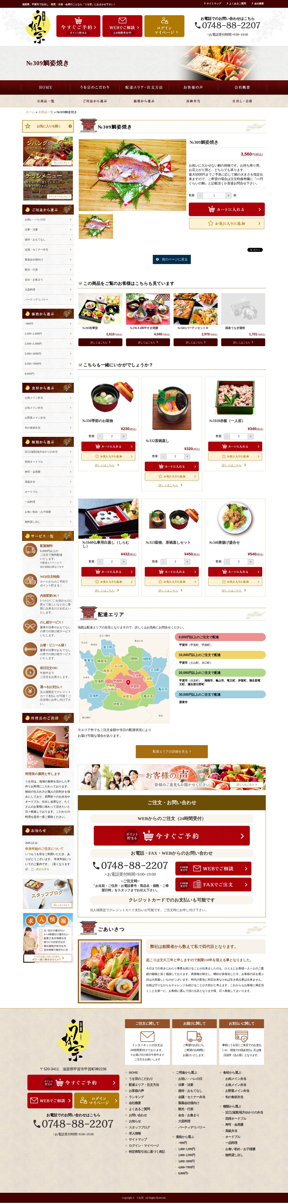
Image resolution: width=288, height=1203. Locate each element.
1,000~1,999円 (33, 333)
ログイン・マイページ (144, 1145)
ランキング (136, 1097)
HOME (45, 87)
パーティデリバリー (36, 299)
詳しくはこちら (99, 342)
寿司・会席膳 (32, 471)
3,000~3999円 (33, 353)
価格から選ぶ (144, 101)
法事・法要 (31, 229)
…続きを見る (41, 869)
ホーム (30, 112)
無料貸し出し (32, 521)
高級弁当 (193, 101)
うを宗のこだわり (94, 87)
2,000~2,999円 (33, 343)
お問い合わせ (138, 1115)
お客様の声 (193, 87)
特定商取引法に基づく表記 (147, 1152)
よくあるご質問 (237, 3)
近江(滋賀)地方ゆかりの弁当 (41, 451)
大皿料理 (30, 289)
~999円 (29, 323)
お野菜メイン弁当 (35, 417)
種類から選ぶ (232, 1106)
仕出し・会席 (242, 101)
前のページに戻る (175, 259)
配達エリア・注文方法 (144, 87)
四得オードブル (34, 461)
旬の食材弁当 (32, 427)
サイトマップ (214, 3)
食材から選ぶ (232, 1072)
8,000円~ (30, 373)
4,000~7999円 (33, 363)
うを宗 (140, 1197)
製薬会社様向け (34, 259)
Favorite (226, 223)
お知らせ (135, 1121)
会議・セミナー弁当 (36, 249)
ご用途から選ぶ (94, 101)
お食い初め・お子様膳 (38, 511)
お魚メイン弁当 (34, 407)
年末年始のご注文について (44, 848)
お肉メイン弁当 (34, 397)
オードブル (31, 491)
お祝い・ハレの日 (35, 219)
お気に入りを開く (49, 126)
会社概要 (259, 3)
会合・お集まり (34, 279)
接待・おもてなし (35, 239)
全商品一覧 (45, 101)
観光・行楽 (31, 269)
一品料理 (30, 501)
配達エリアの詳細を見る (170, 751)
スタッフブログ (139, 1127)
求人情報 (135, 1133)
